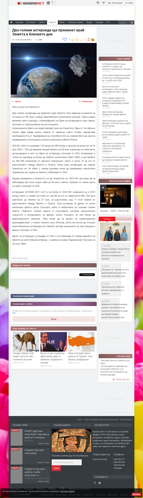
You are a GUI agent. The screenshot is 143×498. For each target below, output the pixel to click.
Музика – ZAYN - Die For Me (114, 210)
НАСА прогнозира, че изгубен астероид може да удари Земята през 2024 (115, 168)
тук (14, 313)
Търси (56, 468)
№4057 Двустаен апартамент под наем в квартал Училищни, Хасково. (37, 436)
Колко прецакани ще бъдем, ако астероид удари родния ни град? (116, 134)
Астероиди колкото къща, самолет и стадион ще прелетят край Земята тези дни (116, 66)
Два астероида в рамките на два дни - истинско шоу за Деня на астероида (116, 123)
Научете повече (67, 491)
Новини (52, 22)
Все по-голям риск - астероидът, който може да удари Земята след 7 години (115, 89)
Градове (99, 22)
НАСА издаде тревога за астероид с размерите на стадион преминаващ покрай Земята (115, 102)
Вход (53, 319)
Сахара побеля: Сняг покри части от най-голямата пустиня (23, 356)
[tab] (107, 220)
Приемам (136, 494)
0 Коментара (87, 101)
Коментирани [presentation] (124, 218)
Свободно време (75, 22)
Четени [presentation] (107, 218)
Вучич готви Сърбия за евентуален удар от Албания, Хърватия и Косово (52, 358)
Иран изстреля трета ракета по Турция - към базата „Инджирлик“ (80, 356)
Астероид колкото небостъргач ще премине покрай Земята (116, 158)
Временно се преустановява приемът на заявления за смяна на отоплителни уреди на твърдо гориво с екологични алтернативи (115, 311)
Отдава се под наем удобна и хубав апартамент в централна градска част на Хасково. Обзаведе (37, 475)
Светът (18, 101)
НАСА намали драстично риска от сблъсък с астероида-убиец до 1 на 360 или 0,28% (116, 78)
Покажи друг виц (121, 379)
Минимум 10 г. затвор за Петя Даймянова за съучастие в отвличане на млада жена (115, 272)
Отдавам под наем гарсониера (34, 451)
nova (25, 258)
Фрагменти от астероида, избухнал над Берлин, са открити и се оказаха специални (113, 147)
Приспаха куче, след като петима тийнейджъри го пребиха (113, 290)
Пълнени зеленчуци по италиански (70, 455)
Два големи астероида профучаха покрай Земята (114, 113)
